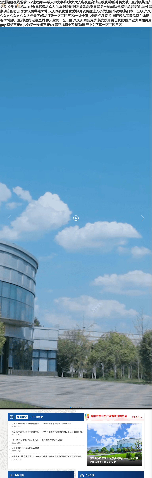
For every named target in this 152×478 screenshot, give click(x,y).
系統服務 (139, 6)
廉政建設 (79, 6)
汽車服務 (99, 6)
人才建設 (129, 6)
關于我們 (49, 6)
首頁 (41, 6)
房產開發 (109, 6)
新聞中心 (59, 6)
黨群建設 (69, 6)
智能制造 (89, 6)
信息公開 (119, 6)
